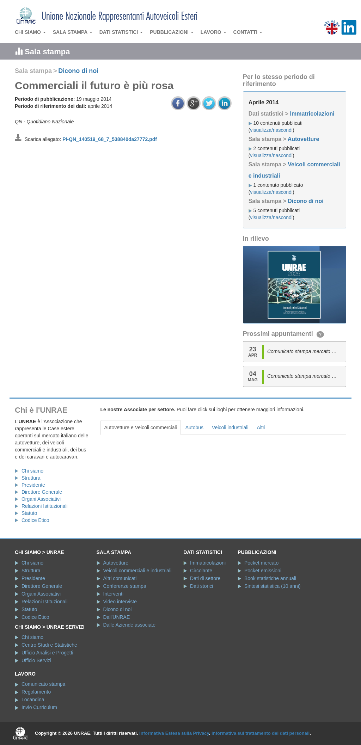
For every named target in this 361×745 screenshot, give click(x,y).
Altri (261, 427)
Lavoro (213, 32)
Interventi (113, 594)
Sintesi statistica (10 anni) (272, 586)
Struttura (31, 478)
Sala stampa (72, 32)
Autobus (194, 427)
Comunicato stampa (44, 684)
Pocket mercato (261, 563)
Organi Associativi (41, 499)
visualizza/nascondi (271, 130)
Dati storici (201, 586)
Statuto (29, 513)
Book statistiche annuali (270, 578)
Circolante (201, 570)
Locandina (33, 699)
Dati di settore (205, 578)
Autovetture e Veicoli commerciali (140, 427)
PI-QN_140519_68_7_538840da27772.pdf (109, 139)
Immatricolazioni (312, 114)
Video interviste (120, 601)
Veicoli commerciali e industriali (137, 570)
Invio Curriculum (39, 707)
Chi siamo (30, 32)
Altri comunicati (120, 578)
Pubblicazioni (172, 32)
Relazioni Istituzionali (45, 506)
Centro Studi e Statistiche (49, 645)
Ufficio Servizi (36, 660)
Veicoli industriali (230, 427)
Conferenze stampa (124, 586)
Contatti (248, 32)
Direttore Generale (42, 492)
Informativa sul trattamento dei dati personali (261, 733)
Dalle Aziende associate (129, 625)
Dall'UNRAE (116, 617)
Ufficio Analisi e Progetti (47, 652)
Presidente (33, 485)
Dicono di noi (78, 70)
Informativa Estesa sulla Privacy (174, 733)
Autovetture (303, 139)
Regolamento (36, 692)
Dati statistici (121, 32)
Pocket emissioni (262, 570)
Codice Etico (35, 520)
